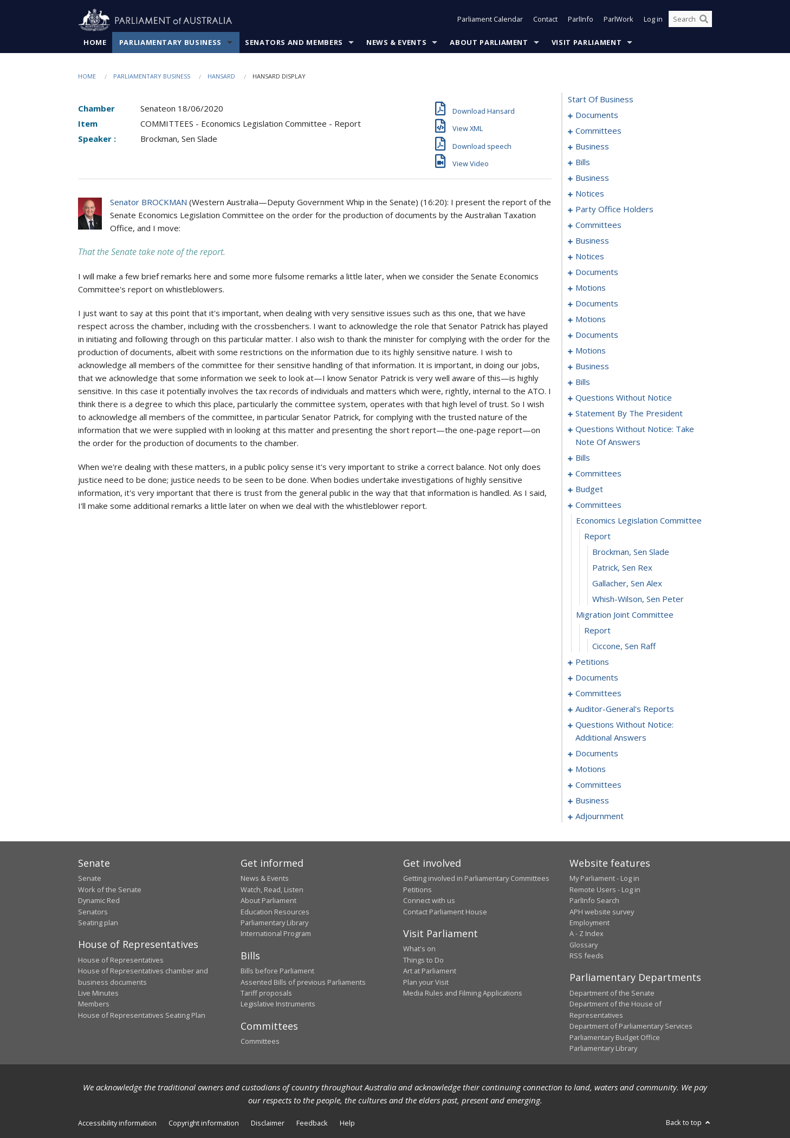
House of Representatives (121, 960)
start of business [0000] (600, 99)
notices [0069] (589, 256)
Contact (545, 20)
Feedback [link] (312, 1123)
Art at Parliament (429, 971)
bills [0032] (582, 162)
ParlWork (618, 20)
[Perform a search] (704, 20)
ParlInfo (580, 20)
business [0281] (592, 800)
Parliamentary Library (274, 923)
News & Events (396, 43)
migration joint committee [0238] (625, 615)
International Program (276, 934)
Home (95, 43)
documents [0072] (596, 272)
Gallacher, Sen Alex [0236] (627, 583)
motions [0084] (590, 319)
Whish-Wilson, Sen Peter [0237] (638, 599)
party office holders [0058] (614, 209)
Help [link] (347, 1123)
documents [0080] (596, 303)
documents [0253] (596, 753)
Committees (260, 1042)
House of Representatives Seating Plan (141, 1015)
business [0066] (592, 241)
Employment (589, 923)
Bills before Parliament (277, 971)
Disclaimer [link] (267, 1123)
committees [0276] (598, 785)
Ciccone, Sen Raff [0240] (624, 646)
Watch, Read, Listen (272, 889)
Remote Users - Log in (604, 889)
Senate (89, 879)
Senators (93, 912)
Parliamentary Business (170, 43)
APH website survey (601, 912)
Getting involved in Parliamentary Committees (476, 879)
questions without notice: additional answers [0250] (624, 731)
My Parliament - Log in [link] (604, 879)
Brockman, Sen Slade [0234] (630, 552)
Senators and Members (294, 43)
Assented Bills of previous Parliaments (303, 982)
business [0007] (592, 146)
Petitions (417, 889)
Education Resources (275, 912)
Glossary (583, 945)
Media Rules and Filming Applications (462, 993)
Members (93, 1004)
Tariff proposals (266, 993)
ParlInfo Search (594, 901)
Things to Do (423, 960)
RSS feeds (586, 956)
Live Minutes (98, 993)
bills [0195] (582, 458)
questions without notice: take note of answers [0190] (634, 436)
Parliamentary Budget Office (614, 1037)
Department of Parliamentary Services (630, 1026)
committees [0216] (598, 473)
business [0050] (592, 178)
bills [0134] (582, 382)
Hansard (221, 77)
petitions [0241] (592, 662)
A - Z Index (586, 934)
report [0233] (597, 536)
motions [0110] (590, 350)
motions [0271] (590, 769)
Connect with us (429, 901)
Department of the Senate (612, 993)
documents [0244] (596, 677)
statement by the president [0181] (629, 413)
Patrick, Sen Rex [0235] (622, 568)
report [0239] (597, 630)
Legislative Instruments (278, 1004)
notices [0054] (589, 193)
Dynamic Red (99, 901)
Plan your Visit (426, 982)
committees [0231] (598, 505)
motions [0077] (590, 288)
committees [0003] (598, 131)
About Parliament (489, 43)
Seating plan (98, 923)
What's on (419, 949)
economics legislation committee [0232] (639, 520)
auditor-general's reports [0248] (624, 709)
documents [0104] (596, 335)
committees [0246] (598, 693)
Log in (653, 20)
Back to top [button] (689, 1123)
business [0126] (592, 366)
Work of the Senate (109, 889)
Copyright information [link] (204, 1123)
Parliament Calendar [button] (490, 20)
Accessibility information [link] (117, 1123)
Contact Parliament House (445, 912)
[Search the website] (690, 20)
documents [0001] (596, 115)
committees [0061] (598, 225)
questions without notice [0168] (623, 398)
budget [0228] (589, 489)
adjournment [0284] (599, 816)
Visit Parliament (586, 43)
